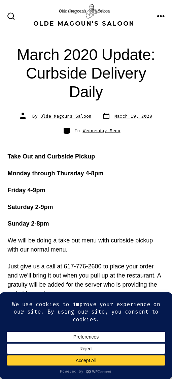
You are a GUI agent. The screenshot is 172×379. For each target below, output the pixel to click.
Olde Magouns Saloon (66, 116)
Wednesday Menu (102, 131)
